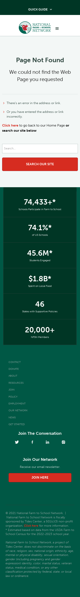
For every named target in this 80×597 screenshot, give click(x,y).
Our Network (18, 410)
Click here (10, 125)
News (12, 417)
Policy (13, 396)
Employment (17, 403)
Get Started (17, 424)
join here (40, 477)
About (13, 375)
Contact (15, 362)
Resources (16, 382)
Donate (14, 368)
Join (12, 389)
